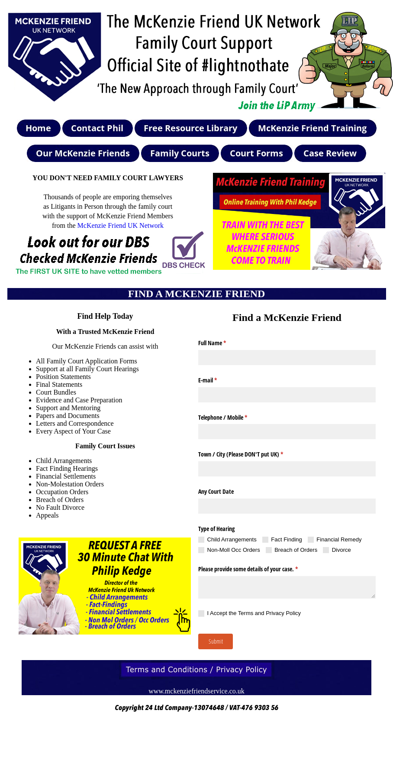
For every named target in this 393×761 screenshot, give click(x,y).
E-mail (217, 380)
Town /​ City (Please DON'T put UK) (250, 454)
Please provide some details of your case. (258, 569)
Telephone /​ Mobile (232, 417)
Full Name (222, 343)
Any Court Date (216, 491)
